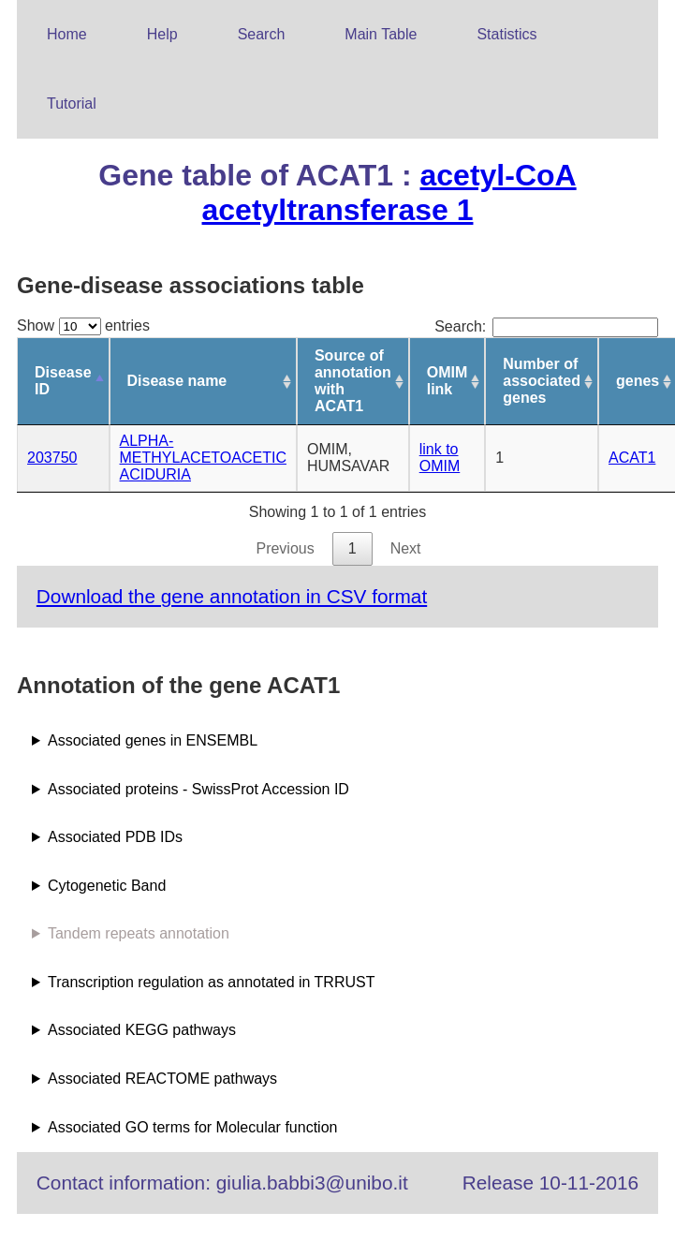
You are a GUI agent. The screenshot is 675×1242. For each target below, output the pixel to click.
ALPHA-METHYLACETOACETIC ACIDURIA (203, 457)
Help (162, 34)
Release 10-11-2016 (550, 1182)
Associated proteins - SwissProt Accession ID (198, 789)
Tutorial (71, 103)
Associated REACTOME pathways (162, 1079)
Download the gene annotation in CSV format (232, 596)
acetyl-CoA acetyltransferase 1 (389, 192)
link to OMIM (440, 457)
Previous (285, 548)
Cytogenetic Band (107, 886)
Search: (546, 326)
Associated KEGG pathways (142, 1030)
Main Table (381, 34)
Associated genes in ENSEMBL (152, 740)
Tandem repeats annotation (138, 933)
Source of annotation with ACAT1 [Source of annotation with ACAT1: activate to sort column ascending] (353, 380)
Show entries (83, 325)
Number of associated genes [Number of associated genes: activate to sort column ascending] (541, 381)
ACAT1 (632, 458)
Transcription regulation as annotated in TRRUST (211, 982)
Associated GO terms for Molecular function (192, 1127)
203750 (52, 458)
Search (262, 34)
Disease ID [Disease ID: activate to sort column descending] (63, 380)
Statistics (506, 34)
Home (67, 34)
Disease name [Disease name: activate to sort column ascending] (177, 381)
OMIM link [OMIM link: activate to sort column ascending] (447, 380)
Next (405, 548)
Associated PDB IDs (115, 837)
